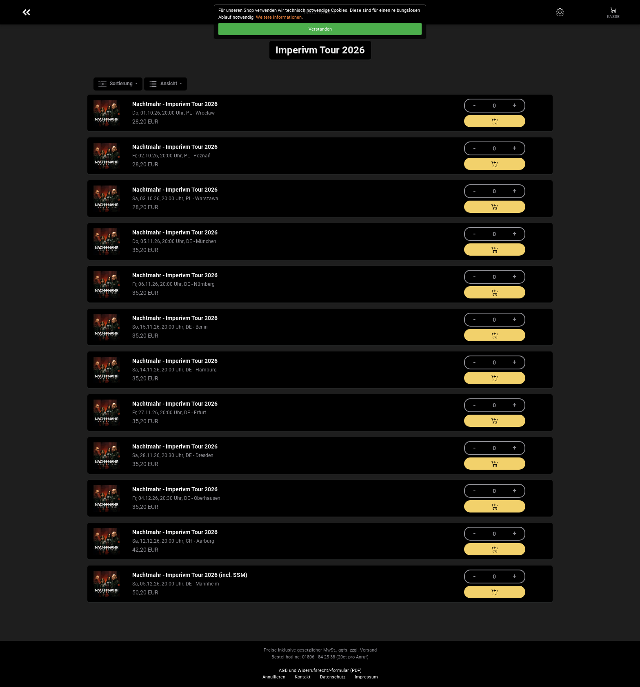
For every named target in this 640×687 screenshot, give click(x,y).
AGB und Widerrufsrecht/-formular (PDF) (320, 670)
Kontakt (303, 677)
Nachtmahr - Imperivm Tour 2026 (175, 104)
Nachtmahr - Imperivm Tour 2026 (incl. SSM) (189, 575)
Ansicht (163, 84)
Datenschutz (332, 677)
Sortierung (116, 84)
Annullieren (273, 677)
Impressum (366, 677)
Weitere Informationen (279, 17)
